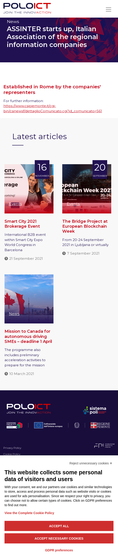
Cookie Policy (11, 454)
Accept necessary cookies (59, 538)
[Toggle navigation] (108, 9)
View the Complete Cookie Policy (29, 513)
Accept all (59, 526)
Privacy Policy (12, 447)
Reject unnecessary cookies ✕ (90, 463)
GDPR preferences (59, 550)
